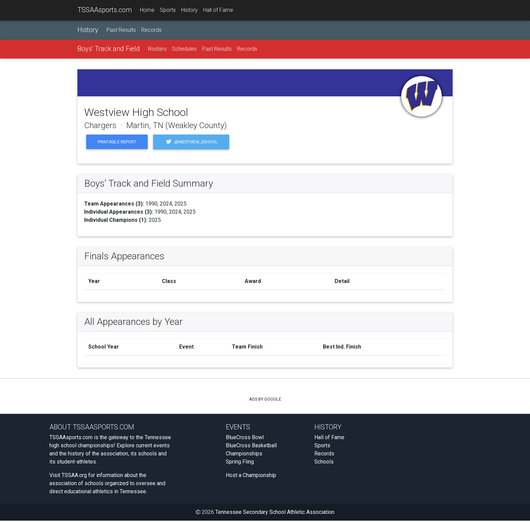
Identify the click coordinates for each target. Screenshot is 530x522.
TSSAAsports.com (104, 10)
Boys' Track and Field (108, 50)
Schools (324, 463)
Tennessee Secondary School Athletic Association (274, 513)
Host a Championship (251, 476)
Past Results (121, 31)
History (189, 10)
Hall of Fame (218, 10)
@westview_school (191, 143)
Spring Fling (240, 463)
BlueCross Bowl (245, 438)
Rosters (157, 50)
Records (151, 31)
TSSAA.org (74, 476)
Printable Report (117, 142)
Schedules (184, 50)
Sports (168, 10)
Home (147, 10)
